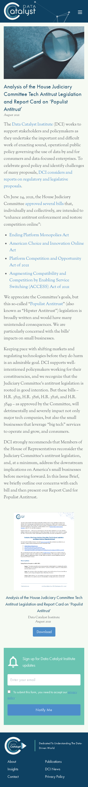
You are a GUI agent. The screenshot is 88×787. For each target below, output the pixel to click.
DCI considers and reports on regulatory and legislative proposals (38, 180)
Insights (13, 769)
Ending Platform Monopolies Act (39, 235)
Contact (13, 776)
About (12, 761)
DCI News (52, 769)
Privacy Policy (55, 776)
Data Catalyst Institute (32, 125)
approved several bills (44, 204)
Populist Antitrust (46, 304)
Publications (53, 761)
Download (44, 631)
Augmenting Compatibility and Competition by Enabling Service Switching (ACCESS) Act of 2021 (39, 280)
